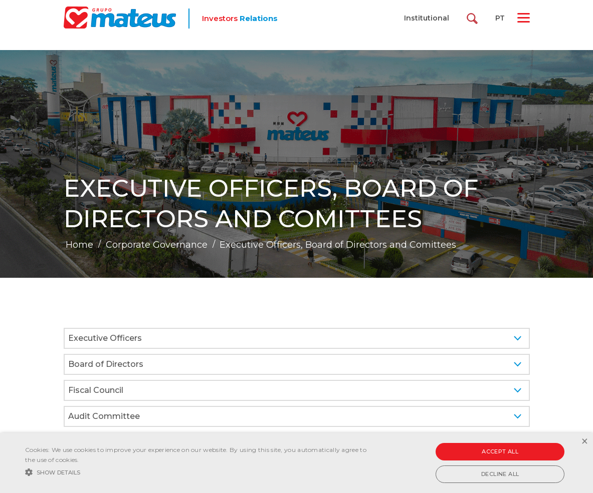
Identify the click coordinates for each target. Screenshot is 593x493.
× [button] (584, 441)
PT (500, 18)
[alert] (296, 463)
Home (79, 244)
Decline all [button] (500, 473)
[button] (201, 471)
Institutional (426, 18)
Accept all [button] (500, 451)
